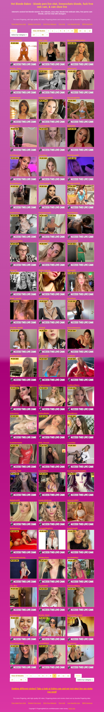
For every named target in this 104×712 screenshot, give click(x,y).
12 (90, 31)
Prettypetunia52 (45, 213)
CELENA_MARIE (16, 328)
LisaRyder (71, 356)
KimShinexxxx (15, 155)
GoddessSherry (73, 385)
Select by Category (19, 35)
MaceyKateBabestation (76, 40)
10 (80, 31)
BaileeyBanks (44, 413)
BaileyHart (71, 126)
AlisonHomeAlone (17, 643)
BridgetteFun (15, 126)
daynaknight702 (73, 98)
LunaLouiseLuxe (45, 500)
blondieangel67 (73, 155)
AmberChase (15, 213)
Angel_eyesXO (15, 298)
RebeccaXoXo (72, 241)
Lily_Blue (13, 586)
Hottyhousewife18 (46, 98)
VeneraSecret (44, 298)
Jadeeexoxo (72, 68)
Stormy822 (71, 270)
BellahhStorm (15, 528)
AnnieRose (71, 298)
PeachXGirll (43, 586)
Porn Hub (62, 24)
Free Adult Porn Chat (19, 24)
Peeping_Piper (15, 471)
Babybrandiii (15, 500)
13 (34, 35)
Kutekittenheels (16, 443)
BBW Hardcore (87, 24)
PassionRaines (44, 126)
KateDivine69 (72, 528)
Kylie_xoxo (43, 40)
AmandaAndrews (45, 68)
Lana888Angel (44, 241)
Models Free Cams (34, 24)
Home (13, 31)
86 (43, 35)
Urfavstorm (14, 413)
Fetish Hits (71, 708)
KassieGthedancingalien (76, 471)
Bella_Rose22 (44, 443)
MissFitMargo (72, 213)
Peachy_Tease (15, 68)
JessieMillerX (44, 643)
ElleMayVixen (44, 558)
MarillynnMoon (16, 356)
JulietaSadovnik (45, 183)
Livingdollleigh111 (46, 528)
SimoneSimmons (74, 328)
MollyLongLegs (45, 270)
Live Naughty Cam (74, 24)
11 (85, 31)
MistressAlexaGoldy (18, 558)
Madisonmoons (45, 385)
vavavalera (43, 155)
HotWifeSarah (15, 98)
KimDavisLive (15, 385)
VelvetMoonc (72, 413)
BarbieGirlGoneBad (74, 615)
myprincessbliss (16, 241)
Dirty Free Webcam (49, 24)
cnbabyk (42, 328)
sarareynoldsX (73, 500)
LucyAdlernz (43, 471)
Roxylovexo (72, 643)
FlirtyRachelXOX (73, 183)
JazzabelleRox (72, 558)
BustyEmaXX (15, 615)
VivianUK (13, 270)
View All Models (39, 31)
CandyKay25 (43, 356)
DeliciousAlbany (73, 586)
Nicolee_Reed (44, 615)
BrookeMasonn (16, 183)
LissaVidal (71, 443)
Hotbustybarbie (16, 40)
